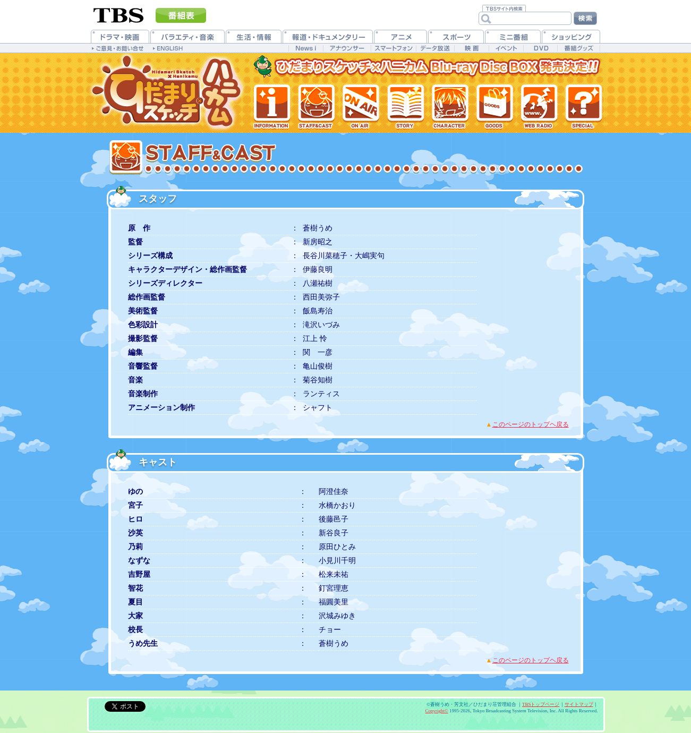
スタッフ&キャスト (316, 106)
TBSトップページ (541, 704)
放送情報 (360, 106)
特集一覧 (583, 106)
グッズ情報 (493, 106)
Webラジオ (538, 106)
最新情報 (272, 106)
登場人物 (448, 106)
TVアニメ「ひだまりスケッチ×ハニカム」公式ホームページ (168, 93)
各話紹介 (404, 106)
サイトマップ (579, 704)
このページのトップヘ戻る (530, 424)
